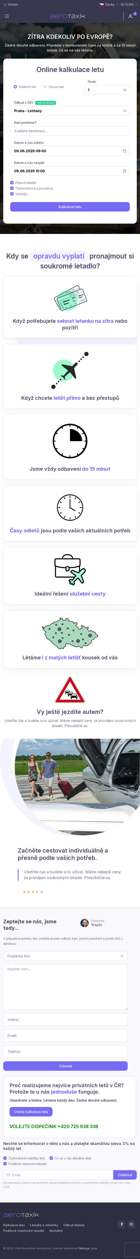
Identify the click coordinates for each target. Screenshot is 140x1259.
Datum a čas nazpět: (29, 163)
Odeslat (65, 1066)
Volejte (10, 4)
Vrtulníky (21, 194)
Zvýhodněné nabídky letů (26, 1158)
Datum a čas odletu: (29, 142)
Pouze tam (56, 87)
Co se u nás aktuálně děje (73, 1158)
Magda (98, 923)
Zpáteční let (27, 87)
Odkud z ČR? (23, 102)
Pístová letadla (25, 183)
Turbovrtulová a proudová (34, 188)
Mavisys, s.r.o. (88, 1248)
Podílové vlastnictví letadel (27, 1164)
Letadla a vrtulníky (44, 1225)
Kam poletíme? (25, 122)
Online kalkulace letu (31, 1112)
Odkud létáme (46, 102)
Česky (107, 4)
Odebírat (125, 1175)
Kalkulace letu (14, 1225)
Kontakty (56, 1230)
